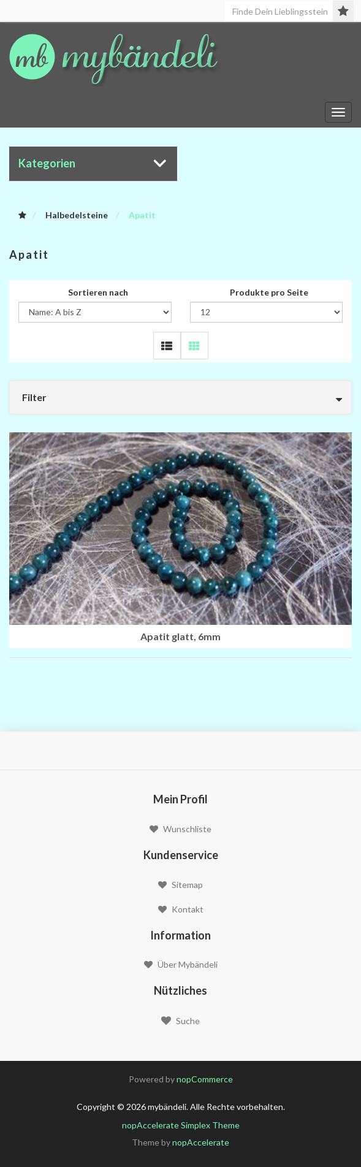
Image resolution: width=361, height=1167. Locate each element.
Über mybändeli (181, 964)
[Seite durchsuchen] (289, 11)
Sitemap (180, 884)
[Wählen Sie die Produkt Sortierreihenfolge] (95, 312)
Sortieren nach (98, 292)
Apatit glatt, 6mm (180, 636)
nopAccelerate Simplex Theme (181, 1125)
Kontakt (180, 909)
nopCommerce (205, 1079)
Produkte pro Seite (269, 292)
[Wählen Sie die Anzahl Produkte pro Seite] (266, 312)
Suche (180, 1020)
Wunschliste (180, 829)
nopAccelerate (200, 1142)
